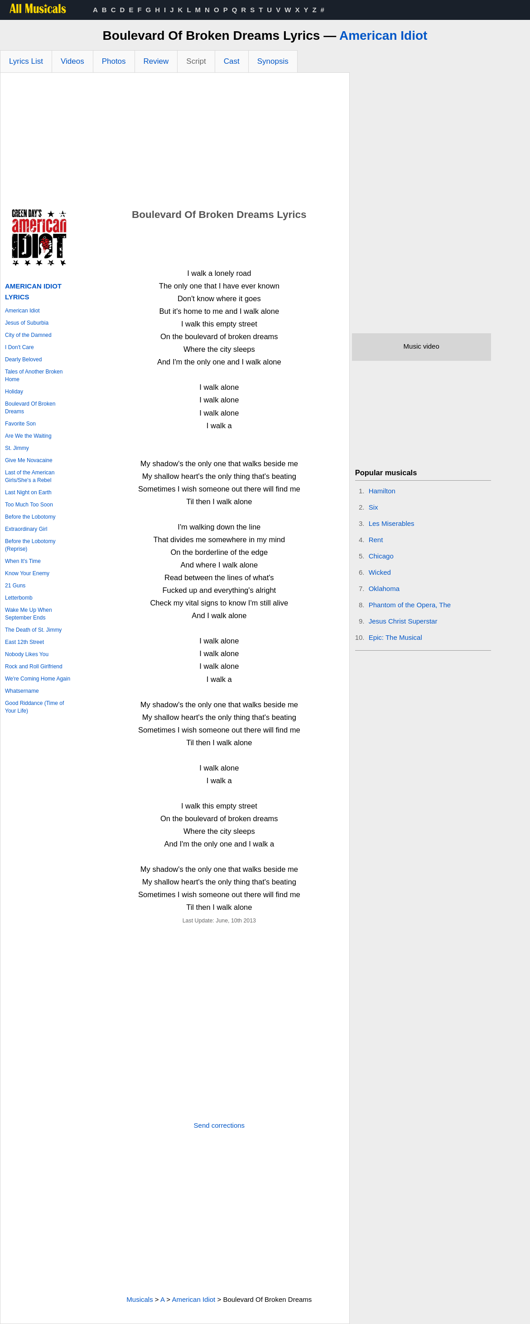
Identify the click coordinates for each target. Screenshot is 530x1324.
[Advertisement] (175, 140)
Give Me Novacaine (29, 460)
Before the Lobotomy (30, 517)
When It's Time (23, 561)
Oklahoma (384, 588)
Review (156, 61)
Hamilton (382, 491)
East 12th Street (24, 642)
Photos (114, 61)
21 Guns (15, 585)
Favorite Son (20, 424)
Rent (376, 540)
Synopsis (273, 61)
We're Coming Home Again (37, 679)
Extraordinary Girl (26, 529)
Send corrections (219, 1125)
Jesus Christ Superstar (403, 621)
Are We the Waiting (28, 436)
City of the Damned (28, 335)
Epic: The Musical (395, 637)
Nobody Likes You (26, 654)
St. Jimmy (17, 448)
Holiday (14, 391)
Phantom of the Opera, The (410, 605)
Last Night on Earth (28, 492)
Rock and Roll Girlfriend (34, 666)
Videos (72, 61)
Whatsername (22, 691)
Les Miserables (391, 523)
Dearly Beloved (23, 359)
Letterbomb (19, 598)
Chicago (381, 556)
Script (196, 61)
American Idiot (383, 35)
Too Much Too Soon (29, 504)
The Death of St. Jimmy (33, 630)
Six (373, 507)
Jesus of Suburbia (26, 323)
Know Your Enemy (27, 573)
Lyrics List (26, 61)
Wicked (380, 572)
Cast (232, 61)
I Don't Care (19, 347)
